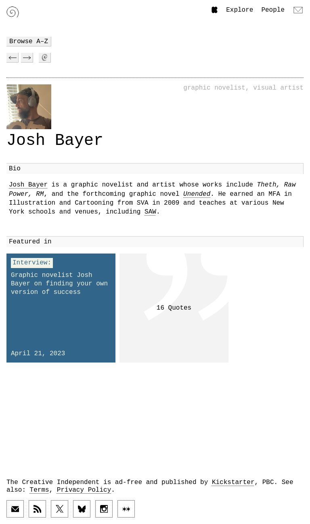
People (273, 10)
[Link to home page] (12, 11)
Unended (196, 194)
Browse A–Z (28, 41)
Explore (239, 10)
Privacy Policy (84, 490)
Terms (39, 490)
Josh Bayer (28, 185)
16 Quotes (174, 308)
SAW (150, 212)
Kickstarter (233, 482)
